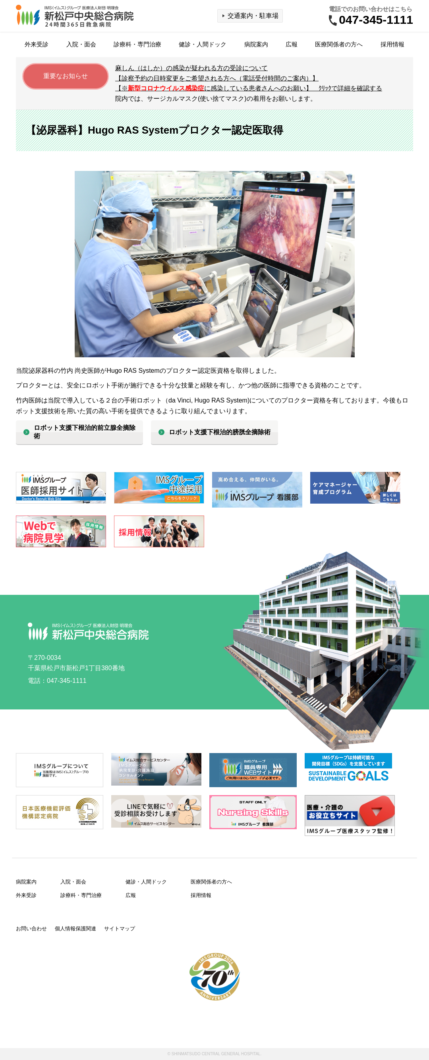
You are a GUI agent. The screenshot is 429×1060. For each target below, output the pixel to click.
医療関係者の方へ (339, 44)
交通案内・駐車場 (253, 15)
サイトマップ (119, 929)
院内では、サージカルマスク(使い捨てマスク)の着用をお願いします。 (216, 98)
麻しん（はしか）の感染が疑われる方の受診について (191, 68)
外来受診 (36, 44)
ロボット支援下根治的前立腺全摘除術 (84, 431)
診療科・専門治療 (137, 44)
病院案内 (256, 44)
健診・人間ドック (202, 44)
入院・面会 (81, 44)
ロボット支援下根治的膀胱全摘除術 (220, 432)
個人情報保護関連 (75, 929)
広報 (292, 44)
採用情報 (392, 44)
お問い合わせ (31, 929)
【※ (248, 88)
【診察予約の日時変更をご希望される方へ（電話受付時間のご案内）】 (217, 78)
